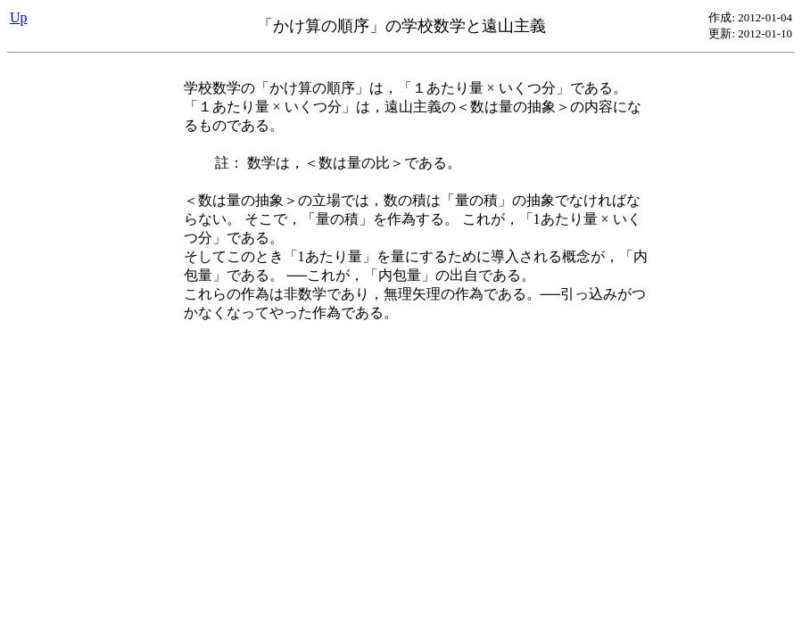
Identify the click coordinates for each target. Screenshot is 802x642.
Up (19, 17)
